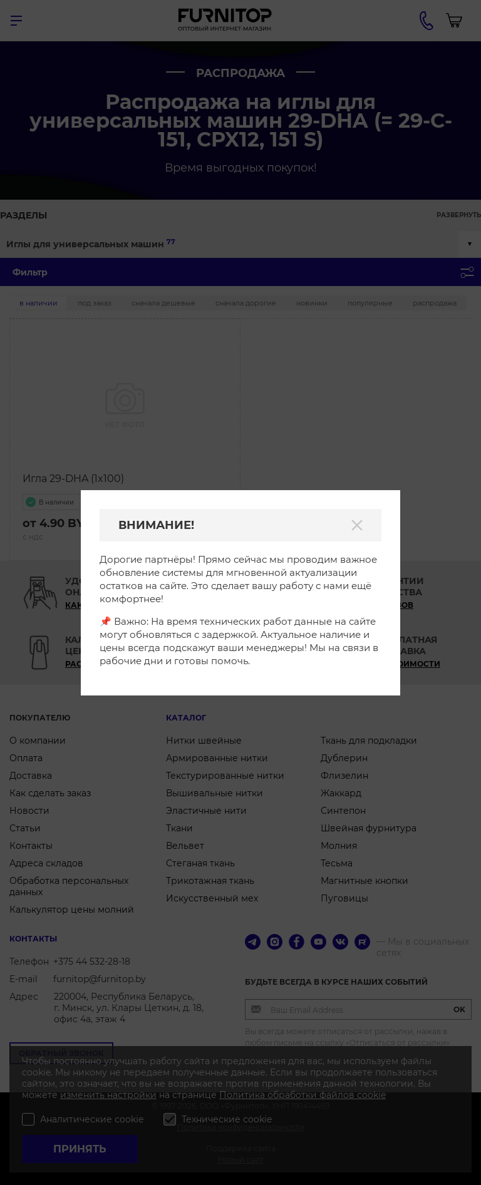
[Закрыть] (357, 525)
